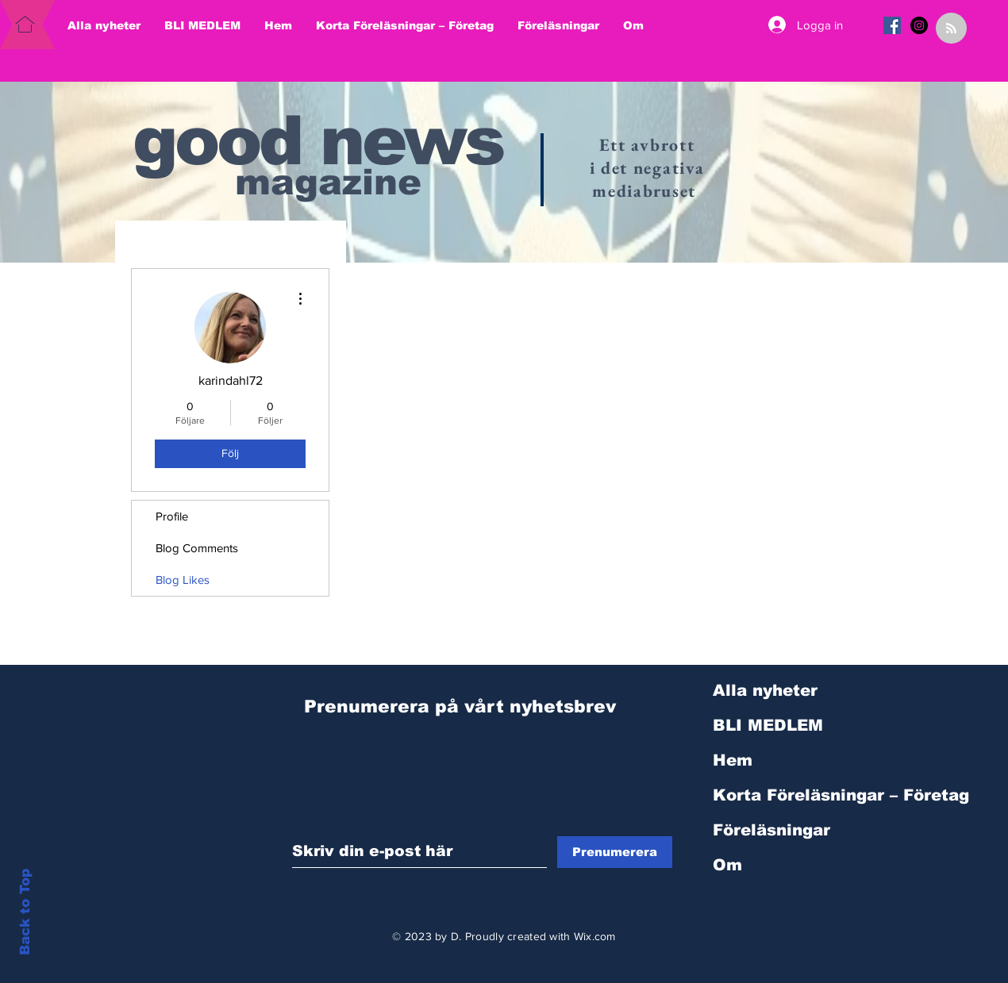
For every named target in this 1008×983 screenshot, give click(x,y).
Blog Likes (183, 579)
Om (727, 865)
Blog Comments (197, 548)
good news (317, 140)
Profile (172, 516)
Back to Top (25, 912)
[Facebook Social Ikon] (892, 25)
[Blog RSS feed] (951, 29)
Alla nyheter (765, 690)
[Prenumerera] (614, 852)
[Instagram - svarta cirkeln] (919, 25)
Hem (732, 760)
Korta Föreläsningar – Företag (797, 795)
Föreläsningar (771, 830)
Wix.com (595, 936)
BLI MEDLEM (768, 725)
